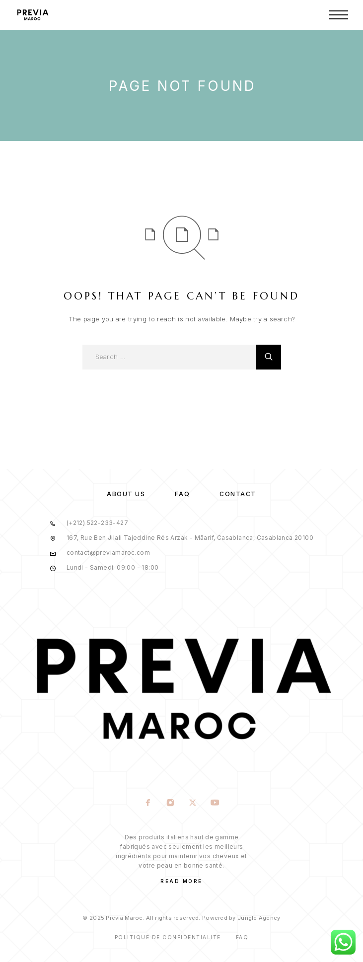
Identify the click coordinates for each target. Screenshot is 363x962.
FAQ (182, 494)
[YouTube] (215, 803)
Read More (181, 881)
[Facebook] (148, 803)
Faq (242, 937)
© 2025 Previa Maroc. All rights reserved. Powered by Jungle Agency (181, 917)
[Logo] (32, 15)
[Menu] (338, 15)
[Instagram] (170, 803)
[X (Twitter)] (193, 803)
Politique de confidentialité (168, 937)
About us (126, 494)
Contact (237, 494)
